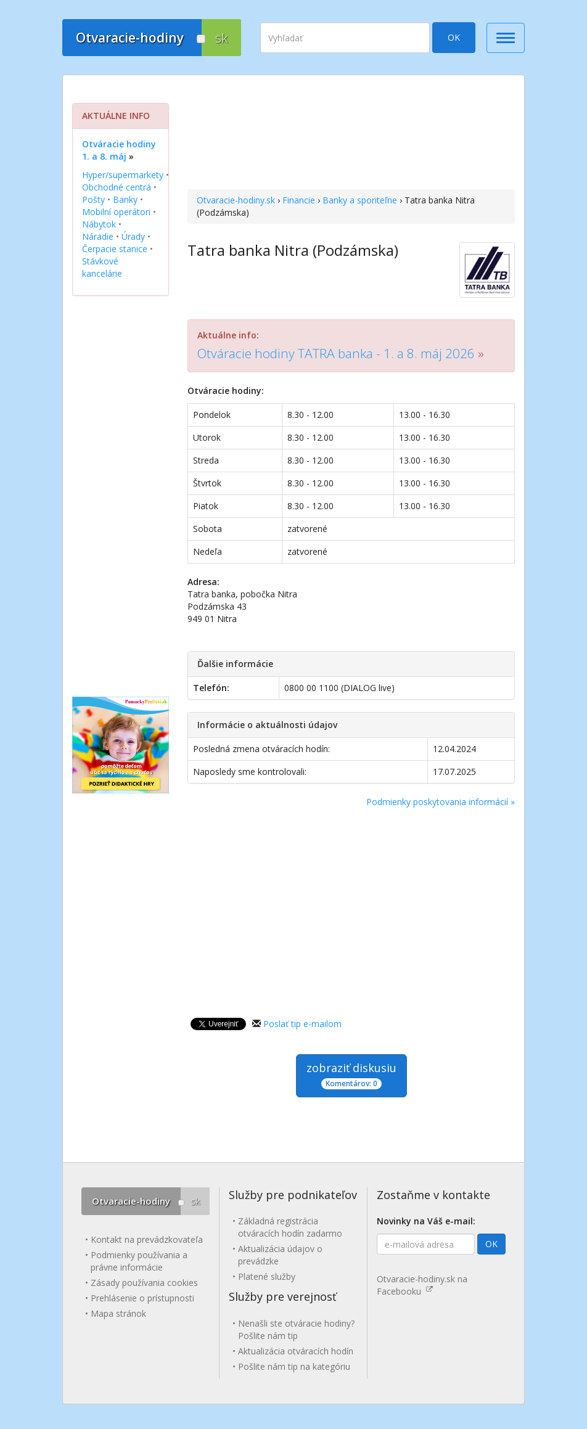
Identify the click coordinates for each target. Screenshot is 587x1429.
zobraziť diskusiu (351, 1074)
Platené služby (266, 1276)
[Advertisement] (351, 134)
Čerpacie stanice (114, 249)
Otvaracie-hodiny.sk (236, 200)
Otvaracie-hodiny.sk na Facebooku (422, 1285)
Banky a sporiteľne (359, 200)
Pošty (93, 199)
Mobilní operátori (116, 212)
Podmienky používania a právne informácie (139, 1261)
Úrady (133, 236)
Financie (298, 200)
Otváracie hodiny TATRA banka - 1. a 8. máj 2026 (336, 353)
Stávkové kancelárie (102, 267)
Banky (125, 199)
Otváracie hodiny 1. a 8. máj (119, 150)
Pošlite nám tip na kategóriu (294, 1366)
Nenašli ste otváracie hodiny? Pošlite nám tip (296, 1329)
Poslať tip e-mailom (302, 1024)
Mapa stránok (118, 1313)
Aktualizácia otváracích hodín (295, 1351)
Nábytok (99, 224)
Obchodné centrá (116, 187)
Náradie (97, 236)
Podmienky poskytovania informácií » (440, 802)
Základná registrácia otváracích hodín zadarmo (290, 1227)
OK (454, 37)
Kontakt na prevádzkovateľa (147, 1239)
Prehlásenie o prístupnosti (142, 1298)
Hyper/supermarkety (122, 175)
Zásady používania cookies (144, 1282)
